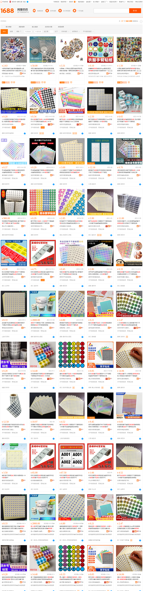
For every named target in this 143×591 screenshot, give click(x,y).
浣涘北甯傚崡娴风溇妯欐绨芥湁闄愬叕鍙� (95, 582)
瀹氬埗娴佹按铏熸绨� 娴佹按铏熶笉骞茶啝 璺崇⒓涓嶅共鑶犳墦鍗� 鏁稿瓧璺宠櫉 (14, 578)
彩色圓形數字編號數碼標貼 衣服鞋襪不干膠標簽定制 (128, 426)
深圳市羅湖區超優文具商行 (66, 175)
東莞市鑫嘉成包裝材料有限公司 (123, 175)
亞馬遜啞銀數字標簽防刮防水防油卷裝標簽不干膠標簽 (13, 426)
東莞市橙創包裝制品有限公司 (123, 226)
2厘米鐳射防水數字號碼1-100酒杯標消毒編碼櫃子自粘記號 (128, 171)
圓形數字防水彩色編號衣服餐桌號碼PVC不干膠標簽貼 (128, 273)
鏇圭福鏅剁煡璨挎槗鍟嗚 (8, 531)
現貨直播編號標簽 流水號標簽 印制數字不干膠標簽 (128, 120)
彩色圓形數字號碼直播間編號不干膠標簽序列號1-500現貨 (42, 375)
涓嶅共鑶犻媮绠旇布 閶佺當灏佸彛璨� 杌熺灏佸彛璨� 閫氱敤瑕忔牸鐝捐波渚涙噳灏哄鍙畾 (42, 70)
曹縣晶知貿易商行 (7, 328)
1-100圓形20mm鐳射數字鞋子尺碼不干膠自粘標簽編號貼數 (128, 324)
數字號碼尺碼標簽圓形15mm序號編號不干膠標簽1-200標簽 (100, 120)
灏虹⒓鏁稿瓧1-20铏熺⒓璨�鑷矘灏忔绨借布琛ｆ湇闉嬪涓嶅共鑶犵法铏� (128, 578)
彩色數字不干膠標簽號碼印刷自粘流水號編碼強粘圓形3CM (71, 222)
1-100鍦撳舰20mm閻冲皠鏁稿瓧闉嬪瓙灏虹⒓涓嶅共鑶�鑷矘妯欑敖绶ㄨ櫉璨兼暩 (129, 527)
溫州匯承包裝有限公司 (37, 277)
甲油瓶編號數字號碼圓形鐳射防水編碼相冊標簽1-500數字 (13, 171)
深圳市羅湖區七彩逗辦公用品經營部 (37, 175)
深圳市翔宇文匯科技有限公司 (123, 328)
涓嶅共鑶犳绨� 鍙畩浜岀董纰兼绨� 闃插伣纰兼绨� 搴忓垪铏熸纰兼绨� (42, 527)
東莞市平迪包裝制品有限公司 (66, 277)
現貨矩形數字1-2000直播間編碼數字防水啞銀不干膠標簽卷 (128, 222)
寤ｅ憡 (24, 71)
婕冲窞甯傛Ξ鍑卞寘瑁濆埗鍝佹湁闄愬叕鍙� (8, 582)
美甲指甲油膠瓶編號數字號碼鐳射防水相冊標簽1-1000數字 (99, 273)
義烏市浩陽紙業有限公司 (37, 379)
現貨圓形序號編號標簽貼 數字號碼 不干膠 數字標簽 (14, 222)
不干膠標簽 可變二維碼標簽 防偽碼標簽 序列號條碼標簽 (42, 324)
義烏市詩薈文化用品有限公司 (95, 226)
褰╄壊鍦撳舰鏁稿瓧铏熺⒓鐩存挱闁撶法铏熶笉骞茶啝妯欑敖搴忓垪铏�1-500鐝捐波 (42, 578)
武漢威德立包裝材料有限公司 (66, 226)
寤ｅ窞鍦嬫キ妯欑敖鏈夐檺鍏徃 (37, 531)
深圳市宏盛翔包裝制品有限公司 (66, 124)
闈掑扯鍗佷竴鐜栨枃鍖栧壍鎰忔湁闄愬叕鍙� (123, 73)
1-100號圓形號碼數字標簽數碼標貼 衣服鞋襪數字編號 (13, 120)
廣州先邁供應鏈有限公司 (123, 379)
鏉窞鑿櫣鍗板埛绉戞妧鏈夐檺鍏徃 (66, 582)
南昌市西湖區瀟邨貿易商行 (95, 429)
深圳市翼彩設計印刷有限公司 (37, 226)
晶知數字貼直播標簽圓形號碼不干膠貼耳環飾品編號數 (13, 324)
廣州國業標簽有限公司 (37, 328)
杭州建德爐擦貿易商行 (37, 480)
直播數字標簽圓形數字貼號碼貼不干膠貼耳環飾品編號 (42, 426)
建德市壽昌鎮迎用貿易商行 (8, 480)
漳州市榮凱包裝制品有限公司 (8, 379)
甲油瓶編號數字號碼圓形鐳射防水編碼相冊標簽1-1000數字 (42, 171)
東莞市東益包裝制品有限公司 (123, 429)
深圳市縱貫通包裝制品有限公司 (37, 124)
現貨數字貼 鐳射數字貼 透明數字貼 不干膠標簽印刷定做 (71, 273)
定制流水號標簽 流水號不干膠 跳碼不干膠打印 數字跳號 (14, 375)
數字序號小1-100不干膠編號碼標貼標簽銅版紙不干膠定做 (42, 222)
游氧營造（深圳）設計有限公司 (66, 328)
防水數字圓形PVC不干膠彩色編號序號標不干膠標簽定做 (99, 375)
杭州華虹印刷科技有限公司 (66, 379)
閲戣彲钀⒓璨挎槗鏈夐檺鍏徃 (8, 73)
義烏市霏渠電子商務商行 (66, 480)
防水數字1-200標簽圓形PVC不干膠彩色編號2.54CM (42, 120)
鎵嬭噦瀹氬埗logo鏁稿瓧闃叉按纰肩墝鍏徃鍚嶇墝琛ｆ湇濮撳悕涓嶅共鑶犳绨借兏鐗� (100, 70)
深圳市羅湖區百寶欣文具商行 (95, 124)
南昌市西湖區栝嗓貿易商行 (95, 175)
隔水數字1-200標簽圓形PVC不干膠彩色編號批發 (100, 324)
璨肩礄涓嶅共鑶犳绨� (95, 76)
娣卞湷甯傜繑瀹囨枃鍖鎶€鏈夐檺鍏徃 (123, 531)
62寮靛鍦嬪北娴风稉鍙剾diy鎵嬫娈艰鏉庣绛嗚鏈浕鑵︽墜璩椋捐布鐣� (129, 70)
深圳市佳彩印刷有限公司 (8, 124)
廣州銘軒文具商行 (7, 175)
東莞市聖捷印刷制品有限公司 (123, 124)
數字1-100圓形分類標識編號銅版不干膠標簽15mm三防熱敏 (71, 120)
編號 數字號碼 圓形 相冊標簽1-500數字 (14, 476)
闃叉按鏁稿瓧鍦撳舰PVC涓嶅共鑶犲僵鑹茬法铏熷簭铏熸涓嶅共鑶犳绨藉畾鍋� (100, 578)
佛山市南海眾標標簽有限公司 (95, 379)
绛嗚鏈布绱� (122, 76)
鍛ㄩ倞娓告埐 (6, 76)
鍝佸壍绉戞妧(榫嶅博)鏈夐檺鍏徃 (95, 73)
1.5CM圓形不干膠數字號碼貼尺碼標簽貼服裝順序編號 (71, 171)
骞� (24, 73)
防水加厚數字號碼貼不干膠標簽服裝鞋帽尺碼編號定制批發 (13, 273)
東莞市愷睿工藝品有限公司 (8, 429)
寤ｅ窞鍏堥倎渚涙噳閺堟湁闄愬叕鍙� (123, 582)
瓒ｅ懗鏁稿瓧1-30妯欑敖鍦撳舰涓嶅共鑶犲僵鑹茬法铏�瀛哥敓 (71, 578)
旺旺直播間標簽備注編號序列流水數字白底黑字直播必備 (42, 273)
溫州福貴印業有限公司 (95, 328)
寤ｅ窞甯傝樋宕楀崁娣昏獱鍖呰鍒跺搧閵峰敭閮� (37, 73)
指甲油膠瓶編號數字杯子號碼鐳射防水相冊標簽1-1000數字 (99, 426)
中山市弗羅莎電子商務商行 (95, 480)
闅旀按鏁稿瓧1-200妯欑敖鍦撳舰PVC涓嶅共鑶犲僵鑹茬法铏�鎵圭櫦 (100, 527)
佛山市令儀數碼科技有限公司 (8, 226)
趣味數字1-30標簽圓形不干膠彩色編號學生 (71, 375)
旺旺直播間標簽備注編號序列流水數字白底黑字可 (42, 476)
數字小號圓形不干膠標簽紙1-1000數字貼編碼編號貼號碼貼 (100, 222)
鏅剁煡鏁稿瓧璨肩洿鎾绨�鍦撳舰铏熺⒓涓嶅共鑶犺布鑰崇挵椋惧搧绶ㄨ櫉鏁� (13, 527)
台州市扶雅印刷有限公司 (8, 277)
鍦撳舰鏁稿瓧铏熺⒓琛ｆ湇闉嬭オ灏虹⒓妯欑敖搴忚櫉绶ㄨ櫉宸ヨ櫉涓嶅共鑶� (71, 527)
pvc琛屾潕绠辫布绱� (18, 76)
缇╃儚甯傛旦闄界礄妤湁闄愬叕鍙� (37, 582)
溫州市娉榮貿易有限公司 (37, 429)
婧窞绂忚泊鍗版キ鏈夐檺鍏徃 (95, 531)
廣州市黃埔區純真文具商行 (95, 277)
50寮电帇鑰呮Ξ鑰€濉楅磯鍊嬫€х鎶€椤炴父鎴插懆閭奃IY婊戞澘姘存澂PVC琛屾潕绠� (13, 70)
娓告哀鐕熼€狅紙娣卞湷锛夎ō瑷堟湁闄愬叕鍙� (66, 531)
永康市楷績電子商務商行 (123, 480)
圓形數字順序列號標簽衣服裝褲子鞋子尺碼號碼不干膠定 (99, 171)
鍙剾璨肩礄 (131, 76)
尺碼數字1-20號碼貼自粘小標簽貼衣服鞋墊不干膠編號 (128, 375)
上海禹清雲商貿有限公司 (66, 429)
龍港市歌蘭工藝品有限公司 (123, 277)
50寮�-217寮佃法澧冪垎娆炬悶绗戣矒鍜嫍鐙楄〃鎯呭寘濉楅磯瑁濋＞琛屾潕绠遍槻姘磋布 (71, 70)
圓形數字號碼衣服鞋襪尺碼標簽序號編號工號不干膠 (71, 324)
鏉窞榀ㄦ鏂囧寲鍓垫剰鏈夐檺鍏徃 (66, 73)
